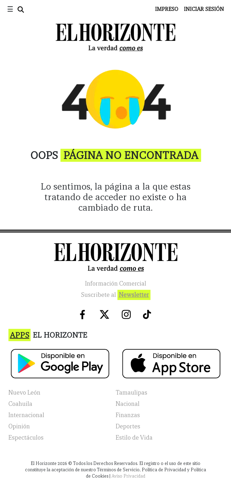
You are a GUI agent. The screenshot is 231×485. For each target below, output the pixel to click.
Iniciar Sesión (204, 9)
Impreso (166, 9)
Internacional (26, 415)
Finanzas (128, 415)
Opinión (19, 426)
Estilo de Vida (134, 437)
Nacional (128, 404)
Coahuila (20, 404)
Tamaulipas (131, 392)
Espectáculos (26, 437)
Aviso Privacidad (128, 476)
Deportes (128, 426)
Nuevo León (24, 392)
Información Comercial (115, 283)
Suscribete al (115, 295)
